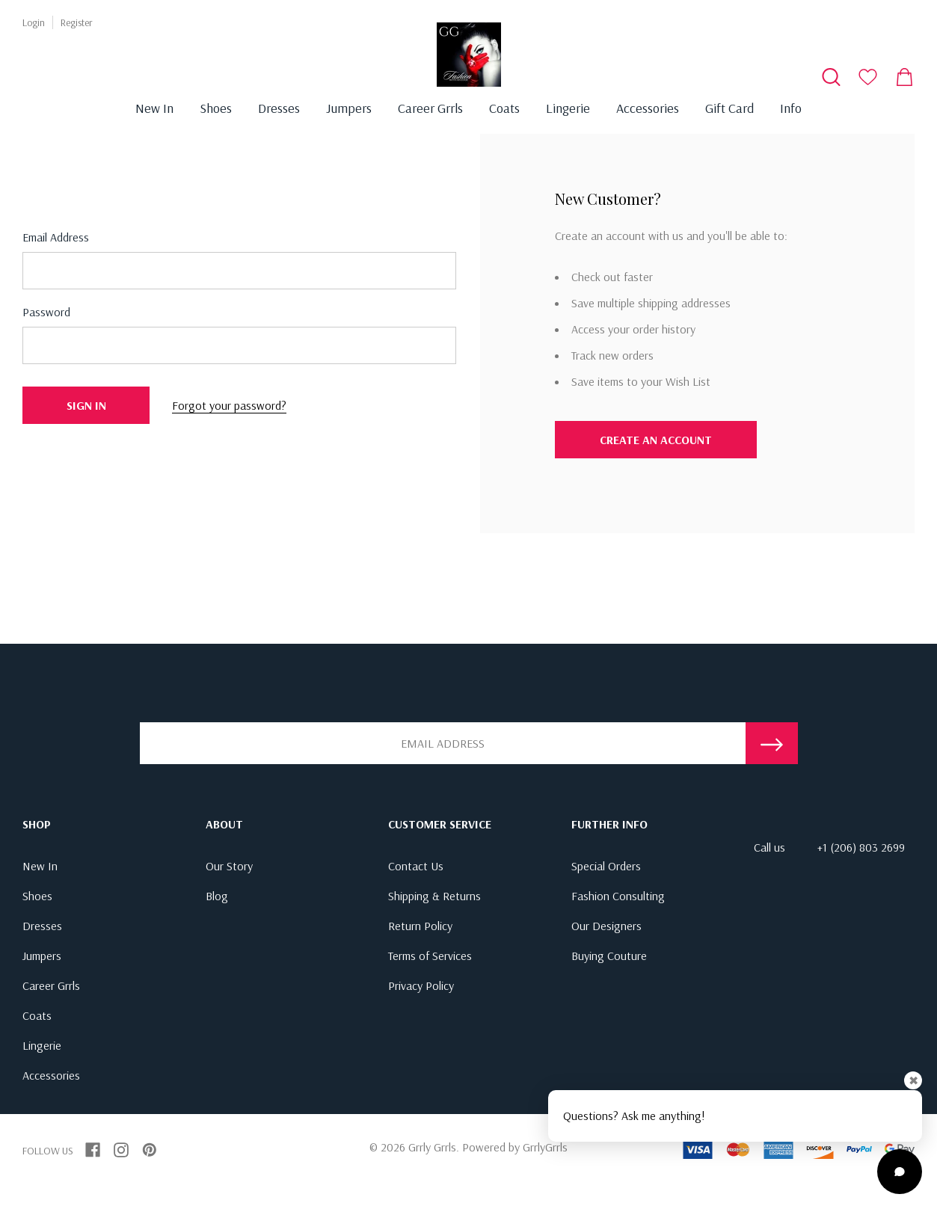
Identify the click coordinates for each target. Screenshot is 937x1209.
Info (791, 108)
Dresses (279, 108)
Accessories (647, 108)
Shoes (216, 108)
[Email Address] (443, 743)
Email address (55, 237)
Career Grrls (430, 108)
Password (46, 311)
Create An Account (656, 439)
